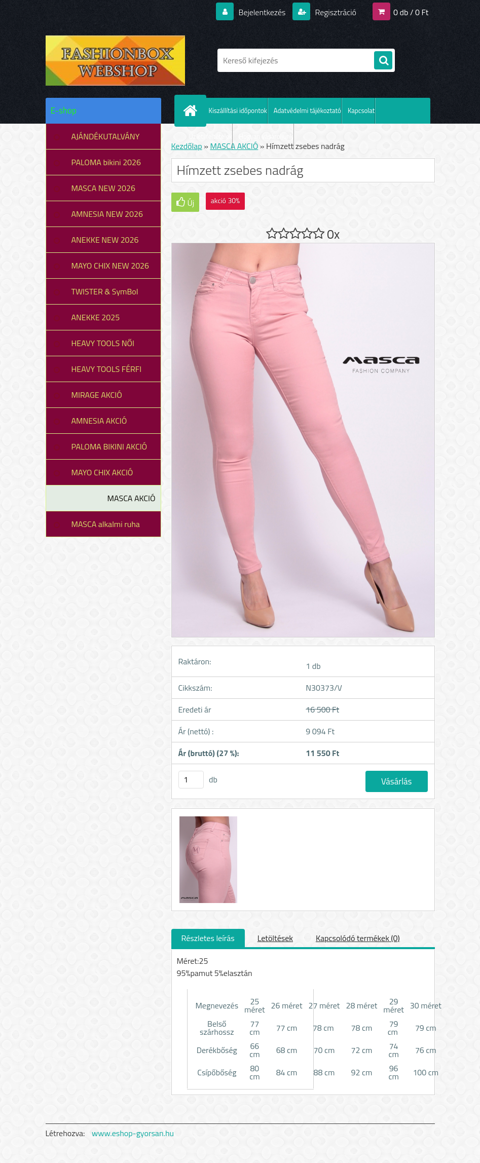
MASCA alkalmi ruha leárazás (105, 527)
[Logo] (115, 60)
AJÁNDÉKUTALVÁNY (105, 136)
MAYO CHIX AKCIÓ (102, 472)
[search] (383, 60)
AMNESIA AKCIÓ (99, 421)
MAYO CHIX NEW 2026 (110, 265)
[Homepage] (192, 110)
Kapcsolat (361, 110)
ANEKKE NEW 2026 (105, 240)
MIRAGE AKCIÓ (96, 395)
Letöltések (275, 938)
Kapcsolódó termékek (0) (358, 938)
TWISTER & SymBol (104, 291)
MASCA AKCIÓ (131, 498)
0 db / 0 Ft (410, 12)
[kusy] (191, 780)
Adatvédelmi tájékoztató (307, 110)
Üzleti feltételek (211, 136)
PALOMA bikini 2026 (106, 162)
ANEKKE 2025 (95, 317)
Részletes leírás (208, 938)
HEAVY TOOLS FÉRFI (106, 369)
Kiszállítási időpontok (238, 110)
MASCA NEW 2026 (103, 188)
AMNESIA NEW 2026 (107, 214)
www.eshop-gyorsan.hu (133, 1133)
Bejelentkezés (262, 12)
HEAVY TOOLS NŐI (103, 343)
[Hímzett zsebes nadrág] (207, 818)
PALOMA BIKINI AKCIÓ (109, 446)
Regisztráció (334, 12)
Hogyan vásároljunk (266, 136)
